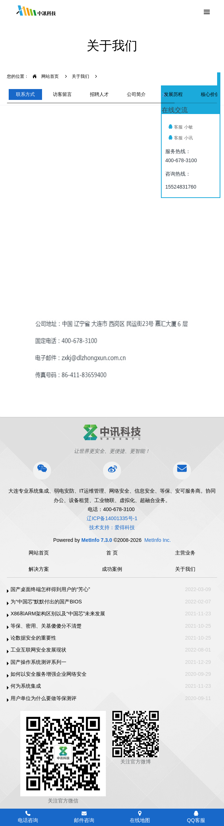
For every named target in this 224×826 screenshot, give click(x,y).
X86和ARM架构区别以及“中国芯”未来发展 (58, 613)
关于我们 (80, 76)
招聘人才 (99, 94)
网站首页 (44, 76)
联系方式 (25, 94)
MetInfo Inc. (157, 540)
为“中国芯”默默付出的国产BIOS (46, 601)
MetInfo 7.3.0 (96, 540)
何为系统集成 (26, 686)
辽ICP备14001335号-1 (112, 518)
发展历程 (173, 94)
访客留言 (62, 94)
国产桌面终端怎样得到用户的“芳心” (50, 589)
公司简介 (136, 94)
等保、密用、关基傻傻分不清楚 (46, 626)
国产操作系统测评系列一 (38, 662)
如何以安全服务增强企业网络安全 (49, 674)
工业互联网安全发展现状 (38, 650)
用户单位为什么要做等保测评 (43, 698)
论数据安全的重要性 (33, 638)
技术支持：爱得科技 (112, 527)
